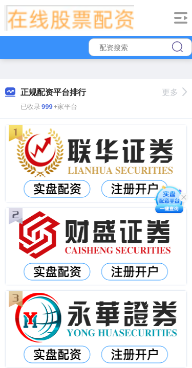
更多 (174, 92)
